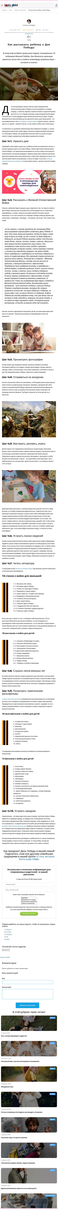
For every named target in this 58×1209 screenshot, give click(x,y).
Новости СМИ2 (5, 957)
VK (7, 937)
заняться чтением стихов (24, 569)
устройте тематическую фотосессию (14, 826)
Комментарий (6, 987)
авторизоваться (29, 33)
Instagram (9, 934)
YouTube (8, 932)
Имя (3, 978)
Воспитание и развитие (29, 902)
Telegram (9, 929)
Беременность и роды (29, 900)
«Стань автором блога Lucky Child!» (36, 858)
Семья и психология (29, 903)
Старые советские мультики (11, 699)
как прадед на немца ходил (27, 121)
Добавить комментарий (27, 1005)
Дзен (7, 939)
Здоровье (29, 898)
